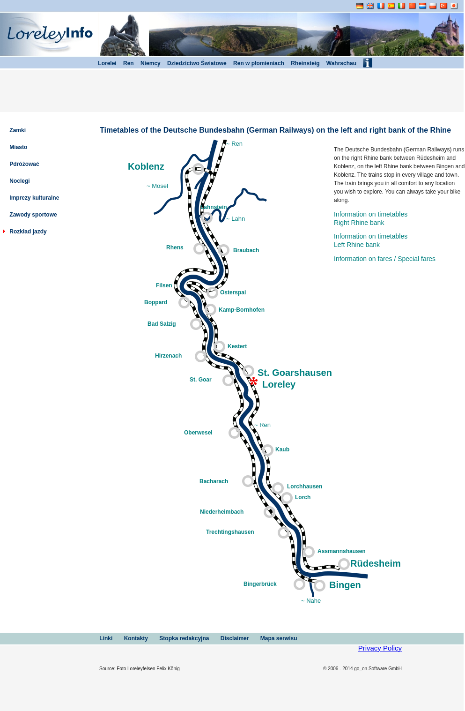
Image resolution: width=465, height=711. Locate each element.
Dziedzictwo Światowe (194, 63)
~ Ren (234, 143)
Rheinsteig (302, 63)
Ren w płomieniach (255, 63)
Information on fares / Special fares (384, 258)
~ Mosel (157, 185)
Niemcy (147, 63)
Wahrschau (337, 63)
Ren (125, 63)
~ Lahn (235, 218)
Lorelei (104, 63)
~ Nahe (311, 600)
